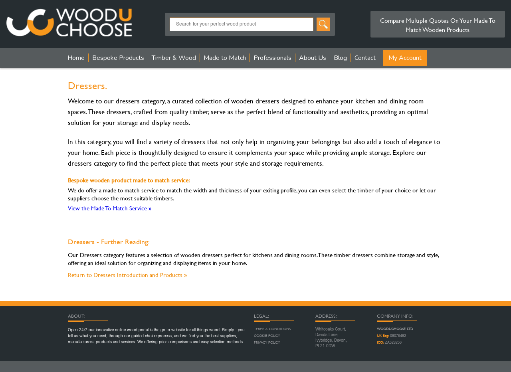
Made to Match (225, 57)
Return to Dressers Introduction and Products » (127, 275)
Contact (365, 57)
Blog (340, 57)
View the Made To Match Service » (109, 208)
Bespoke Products (118, 57)
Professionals (272, 57)
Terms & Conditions (272, 329)
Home (76, 57)
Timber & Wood (174, 57)
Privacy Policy (267, 342)
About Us (312, 57)
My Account (405, 57)
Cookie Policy (267, 335)
